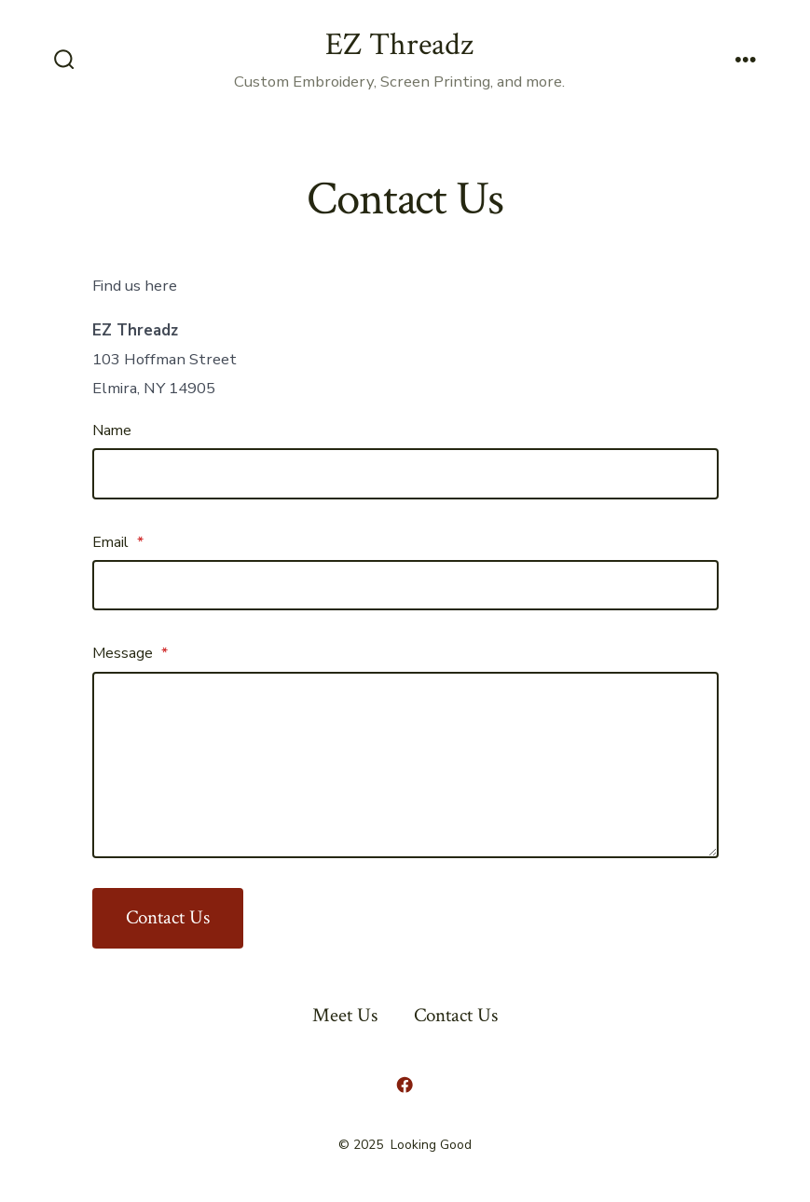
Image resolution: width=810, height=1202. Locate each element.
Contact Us (168, 917)
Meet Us (345, 1015)
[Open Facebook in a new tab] (404, 1084)
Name (111, 430)
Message (130, 653)
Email (118, 542)
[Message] (405, 765)
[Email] (405, 585)
